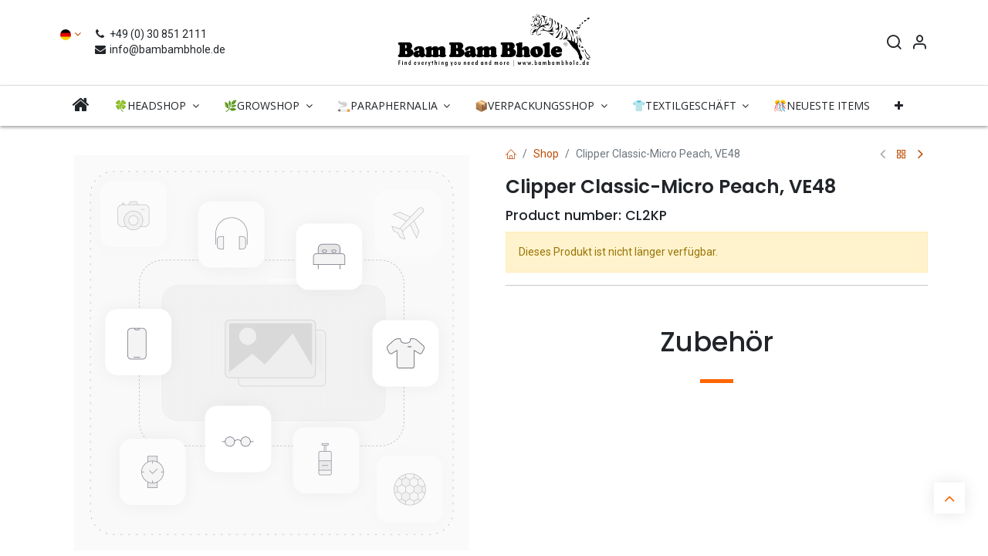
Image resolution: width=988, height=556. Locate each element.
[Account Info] (919, 44)
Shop (546, 153)
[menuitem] (81, 105)
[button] (898, 106)
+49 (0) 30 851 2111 (152, 34)
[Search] (893, 44)
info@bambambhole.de (159, 49)
